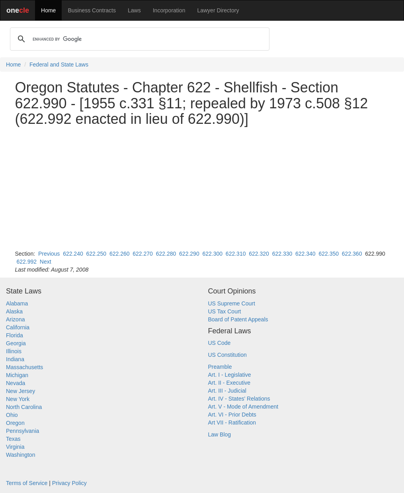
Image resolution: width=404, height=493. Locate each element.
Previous (49, 253)
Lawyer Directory (218, 10)
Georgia (16, 343)
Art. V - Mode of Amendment (243, 406)
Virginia (15, 447)
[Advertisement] (202, 188)
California (17, 327)
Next (45, 261)
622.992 (26, 261)
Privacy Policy (69, 483)
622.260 (119, 253)
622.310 (236, 253)
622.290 (189, 253)
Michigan (17, 375)
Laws (134, 10)
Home (48, 10)
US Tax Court (224, 311)
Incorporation (169, 10)
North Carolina (24, 407)
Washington (20, 455)
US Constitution (227, 355)
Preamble (220, 367)
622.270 (143, 253)
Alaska (14, 311)
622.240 (73, 253)
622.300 (212, 253)
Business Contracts (92, 10)
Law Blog (219, 434)
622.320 (259, 253)
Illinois (13, 351)
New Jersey (20, 391)
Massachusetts (24, 367)
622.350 (328, 253)
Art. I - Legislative (229, 375)
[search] (138, 39)
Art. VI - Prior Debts (232, 414)
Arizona (15, 319)
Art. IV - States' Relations (239, 398)
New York (17, 399)
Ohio (12, 415)
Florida (14, 335)
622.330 (282, 253)
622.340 (305, 253)
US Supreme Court (231, 303)
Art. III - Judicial (227, 390)
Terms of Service (26, 483)
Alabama (17, 303)
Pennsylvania (22, 431)
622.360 (352, 253)
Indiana (15, 359)
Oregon (15, 423)
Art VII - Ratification (232, 422)
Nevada (15, 383)
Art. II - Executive (229, 383)
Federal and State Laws (58, 64)
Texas (13, 439)
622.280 (166, 253)
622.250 (96, 253)
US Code (219, 343)
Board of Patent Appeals (238, 319)
